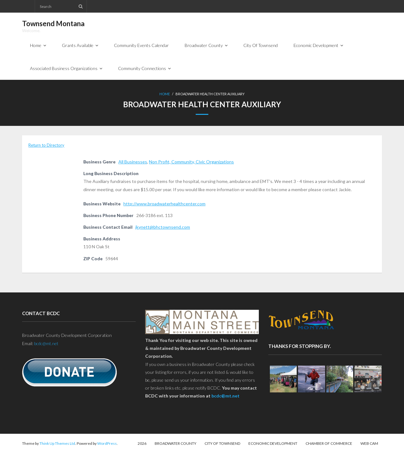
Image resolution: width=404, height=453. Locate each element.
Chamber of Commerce (329, 443)
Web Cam (369, 443)
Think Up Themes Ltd (57, 443)
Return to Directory (46, 145)
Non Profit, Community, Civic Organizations (191, 161)
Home (164, 94)
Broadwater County (175, 443)
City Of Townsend (222, 443)
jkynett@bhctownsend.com (162, 227)
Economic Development (272, 443)
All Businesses (132, 161)
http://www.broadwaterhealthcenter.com (164, 203)
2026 (142, 443)
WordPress (107, 443)
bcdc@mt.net (46, 343)
